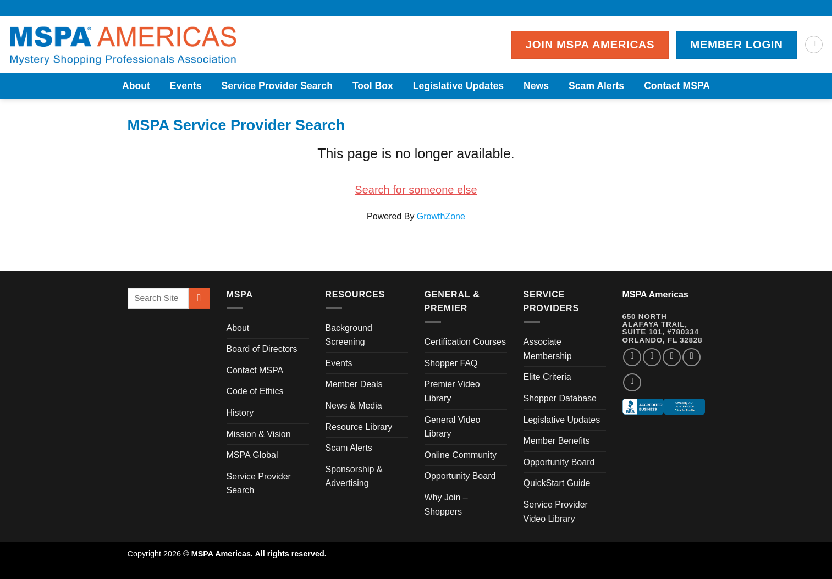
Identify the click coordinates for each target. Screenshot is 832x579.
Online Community (461, 455)
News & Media (354, 405)
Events (186, 85)
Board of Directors (262, 349)
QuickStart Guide (557, 483)
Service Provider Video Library (556, 511)
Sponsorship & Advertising (354, 476)
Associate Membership (548, 349)
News (536, 85)
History (240, 412)
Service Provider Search (276, 85)
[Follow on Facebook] (632, 357)
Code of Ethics (255, 391)
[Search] (814, 44)
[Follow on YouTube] (632, 382)
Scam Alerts (596, 85)
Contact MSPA (677, 85)
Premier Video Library (452, 391)
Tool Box (372, 85)
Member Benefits (557, 440)
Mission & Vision (259, 434)
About (136, 85)
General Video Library (453, 427)
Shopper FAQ (451, 363)
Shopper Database (560, 398)
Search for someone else (416, 190)
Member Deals (354, 384)
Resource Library (359, 427)
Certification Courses (465, 341)
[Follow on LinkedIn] (691, 357)
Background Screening (349, 335)
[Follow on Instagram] (652, 357)
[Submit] (199, 298)
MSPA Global (252, 455)
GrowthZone (441, 216)
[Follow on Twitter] (672, 357)
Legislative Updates (458, 85)
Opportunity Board (460, 476)
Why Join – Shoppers (446, 504)
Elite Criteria (547, 377)
